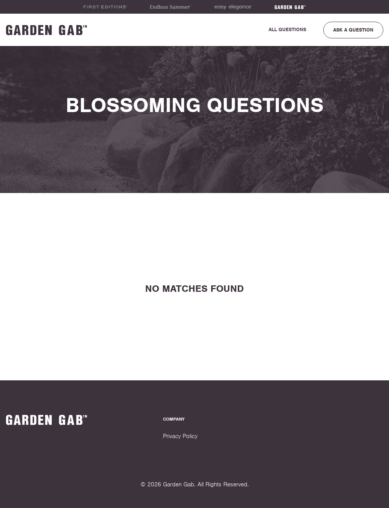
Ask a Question (353, 30)
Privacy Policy (180, 436)
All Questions (287, 29)
